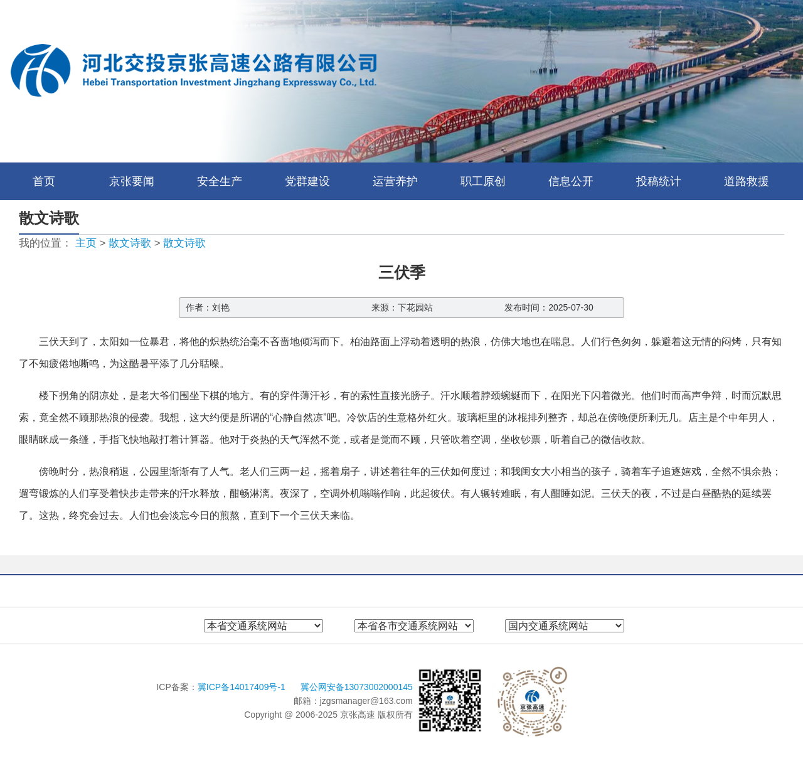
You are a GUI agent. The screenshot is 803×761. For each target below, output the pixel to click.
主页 (86, 243)
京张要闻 (131, 181)
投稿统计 (658, 181)
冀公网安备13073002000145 (356, 687)
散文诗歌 (130, 243)
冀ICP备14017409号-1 (243, 687)
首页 (44, 181)
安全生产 (219, 181)
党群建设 (307, 181)
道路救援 (746, 181)
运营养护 (395, 181)
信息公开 (570, 181)
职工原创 (483, 181)
